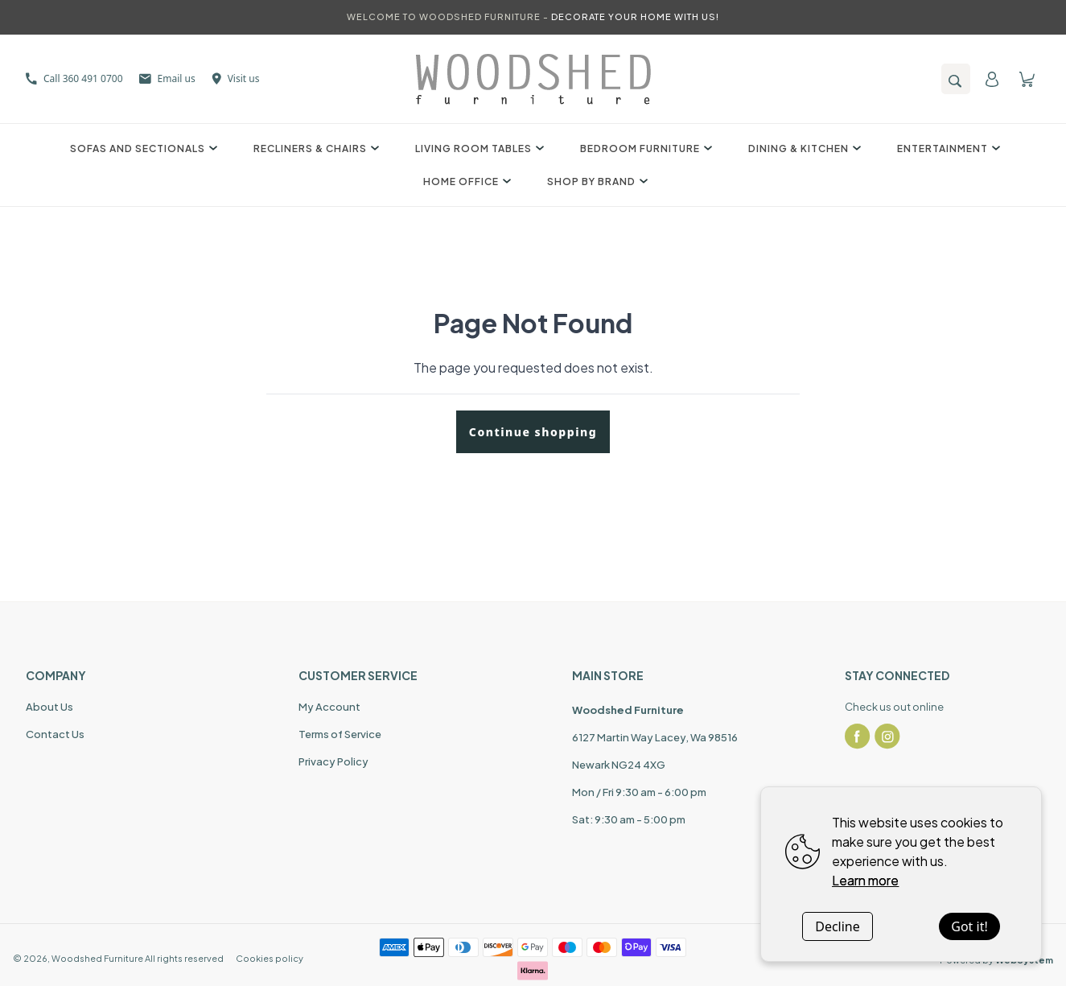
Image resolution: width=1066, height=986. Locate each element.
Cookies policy (269, 958)
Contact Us (55, 734)
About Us (49, 706)
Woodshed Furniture (97, 958)
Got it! (969, 926)
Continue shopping (533, 431)
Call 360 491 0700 (74, 78)
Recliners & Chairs (314, 148)
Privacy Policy (333, 761)
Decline (837, 926)
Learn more (865, 880)
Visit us (236, 78)
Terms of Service (339, 734)
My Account (329, 706)
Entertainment (946, 148)
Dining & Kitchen (802, 148)
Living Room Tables (477, 148)
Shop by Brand (595, 181)
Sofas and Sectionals (141, 148)
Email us (167, 78)
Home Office (465, 181)
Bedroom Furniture (644, 148)
